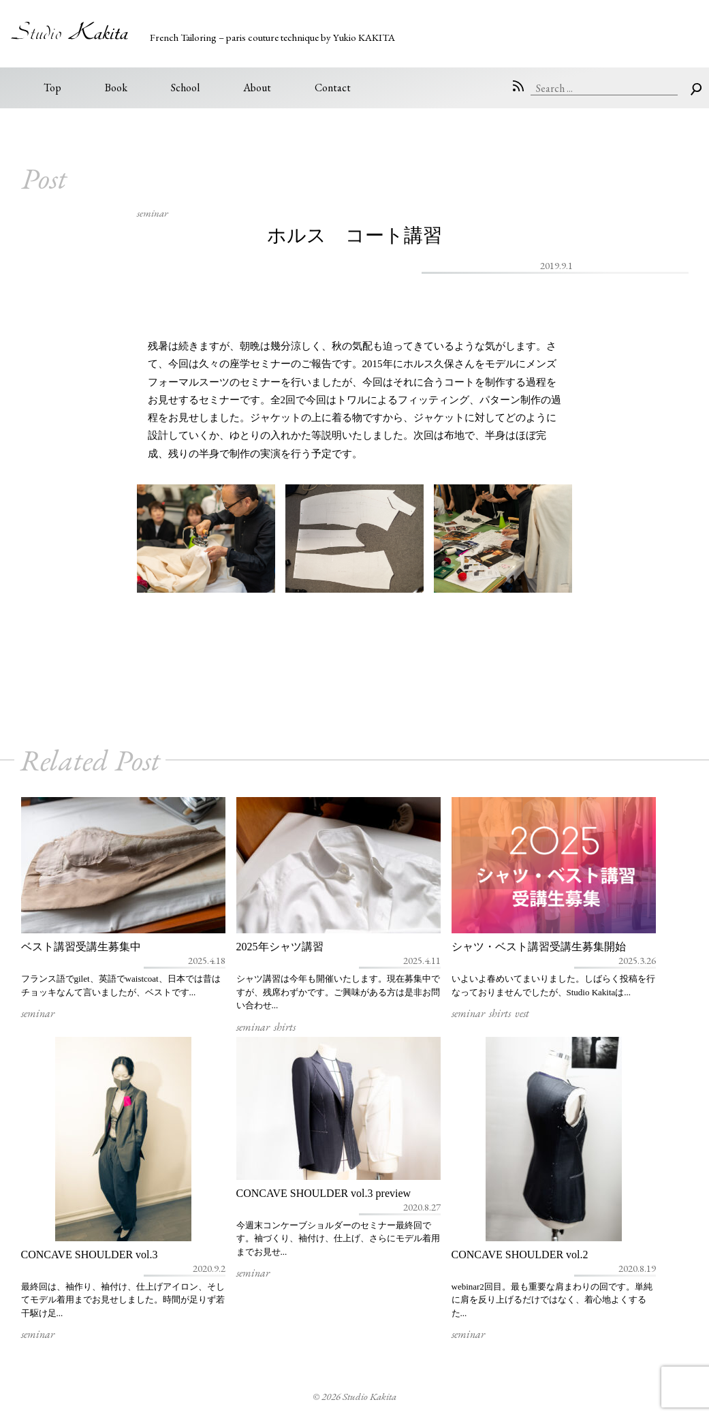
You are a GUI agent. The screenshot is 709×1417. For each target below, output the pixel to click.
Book (116, 87)
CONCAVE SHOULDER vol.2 (520, 1254)
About (257, 87)
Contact (333, 87)
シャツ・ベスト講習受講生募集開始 (539, 946)
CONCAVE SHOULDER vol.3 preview (323, 1193)
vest (522, 1013)
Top (52, 87)
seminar (152, 212)
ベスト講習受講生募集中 (81, 946)
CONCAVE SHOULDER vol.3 (89, 1254)
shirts (285, 1027)
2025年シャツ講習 (280, 946)
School (185, 87)
